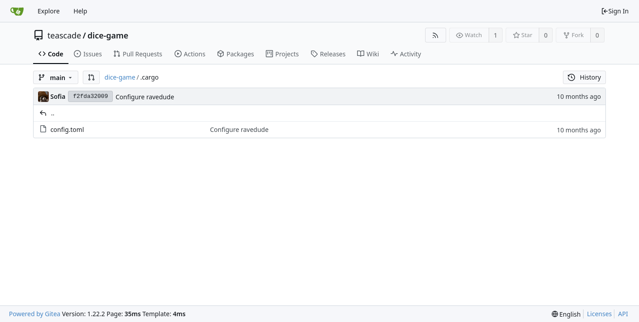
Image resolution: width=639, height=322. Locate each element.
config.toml (67, 129)
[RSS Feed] (435, 35)
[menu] (566, 314)
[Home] (17, 11)
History (584, 77)
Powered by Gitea (34, 313)
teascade (64, 35)
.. (53, 113)
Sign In (615, 11)
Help (80, 11)
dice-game (108, 35)
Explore (49, 11)
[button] (91, 77)
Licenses (599, 313)
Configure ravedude (144, 97)
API (623, 313)
